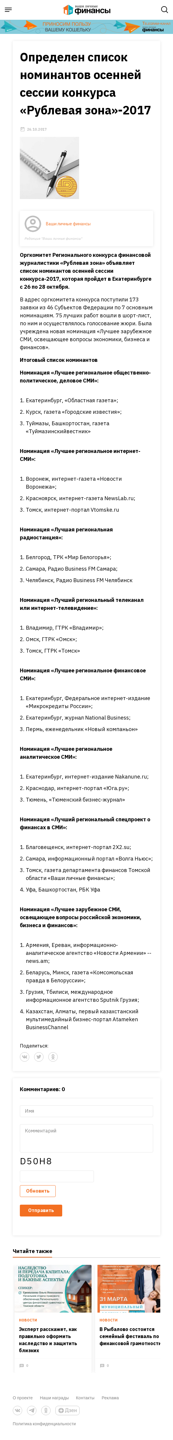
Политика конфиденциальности (44, 1427)
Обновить (37, 1195)
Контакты (85, 1401)
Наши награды (54, 1401)
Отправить (41, 1214)
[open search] (165, 10)
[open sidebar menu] (8, 10)
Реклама (110, 1401)
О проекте (23, 1401)
